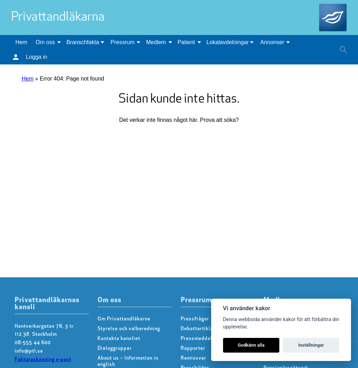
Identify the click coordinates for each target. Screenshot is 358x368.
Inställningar (311, 345)
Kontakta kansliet (119, 338)
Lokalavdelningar (227, 42)
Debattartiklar (198, 329)
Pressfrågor (195, 319)
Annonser (272, 42)
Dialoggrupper (115, 348)
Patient (186, 42)
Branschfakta (82, 42)
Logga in (36, 57)
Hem (21, 42)
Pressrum (122, 42)
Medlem (156, 42)
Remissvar (193, 358)
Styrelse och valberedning (129, 329)
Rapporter (193, 348)
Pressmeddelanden (204, 338)
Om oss (45, 42)
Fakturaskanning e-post (43, 359)
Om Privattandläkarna (124, 319)
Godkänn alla (251, 345)
